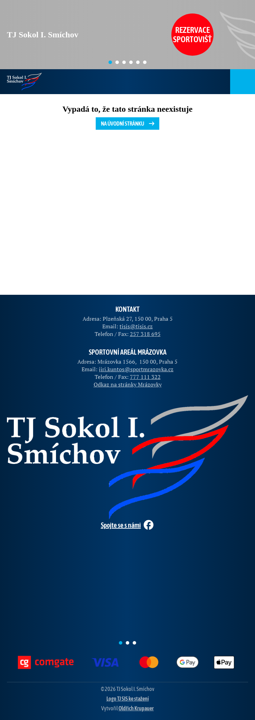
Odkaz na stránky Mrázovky (128, 384)
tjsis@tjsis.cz (136, 326)
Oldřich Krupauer (136, 708)
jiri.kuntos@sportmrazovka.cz (136, 369)
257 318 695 (145, 334)
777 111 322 (145, 377)
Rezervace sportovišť (192, 34)
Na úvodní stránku (128, 123)
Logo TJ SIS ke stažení (127, 698)
